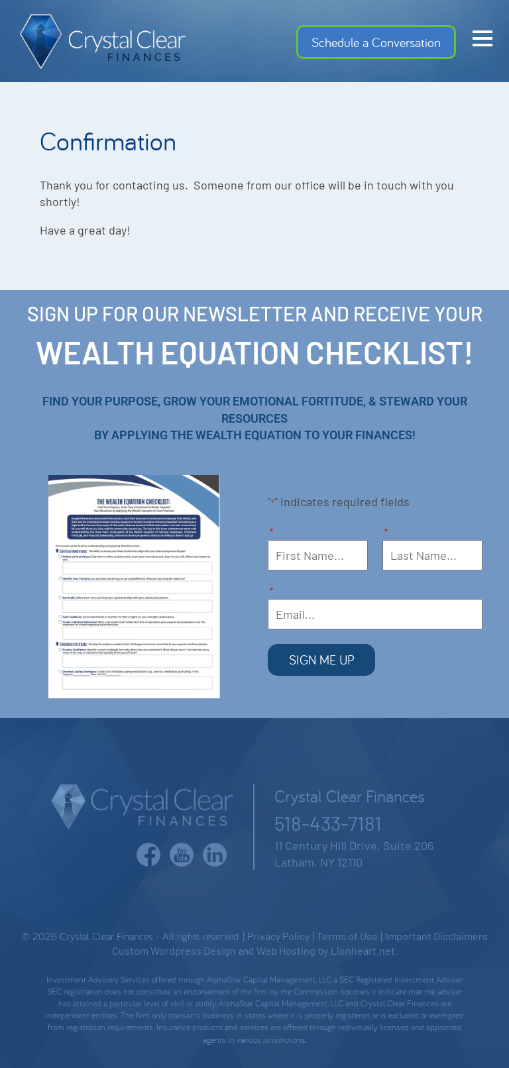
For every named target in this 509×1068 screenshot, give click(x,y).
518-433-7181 (328, 823)
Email (271, 592)
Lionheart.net (363, 950)
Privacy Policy (278, 936)
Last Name (386, 533)
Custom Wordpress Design (174, 950)
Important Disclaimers (436, 936)
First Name (271, 533)
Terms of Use (347, 936)
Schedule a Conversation (376, 42)
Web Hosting (285, 950)
